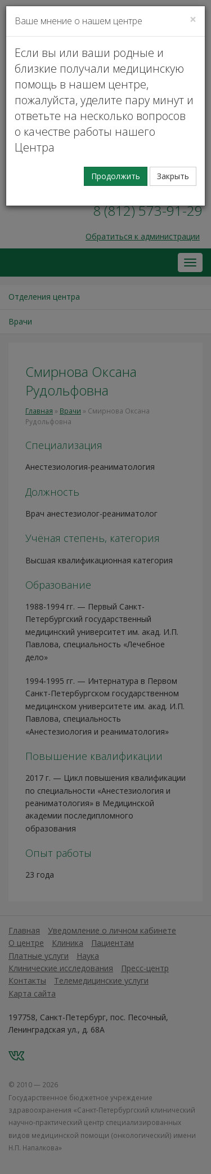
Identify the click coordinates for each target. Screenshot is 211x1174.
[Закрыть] (193, 19)
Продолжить (115, 176)
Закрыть (173, 176)
